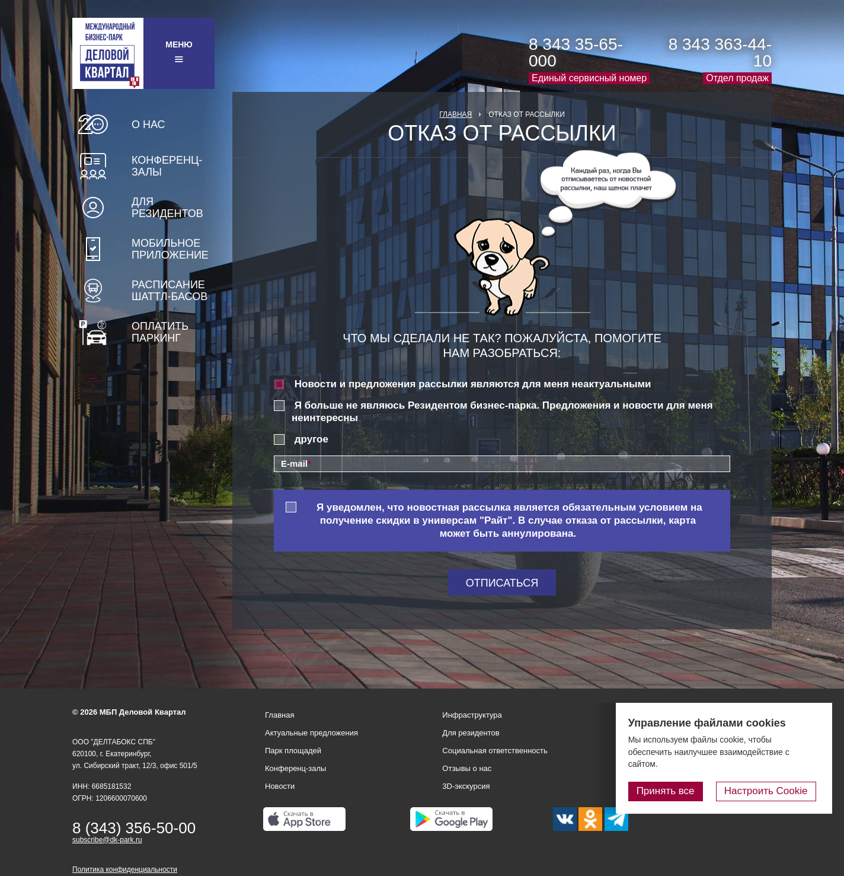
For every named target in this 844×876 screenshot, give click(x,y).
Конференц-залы (167, 166)
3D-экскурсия (466, 786)
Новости (280, 786)
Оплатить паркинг (160, 332)
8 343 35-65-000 (576, 52)
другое (311, 439)
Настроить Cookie (770, 791)
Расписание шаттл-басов (169, 290)
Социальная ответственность (495, 750)
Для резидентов (167, 207)
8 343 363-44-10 (720, 52)
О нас (148, 124)
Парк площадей (293, 750)
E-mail (296, 463)
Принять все (674, 791)
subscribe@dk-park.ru (107, 840)
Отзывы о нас (466, 768)
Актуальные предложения (311, 732)
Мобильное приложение (170, 249)
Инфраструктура (471, 715)
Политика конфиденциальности (124, 869)
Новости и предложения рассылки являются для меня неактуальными (473, 384)
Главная (455, 114)
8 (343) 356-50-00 (134, 828)
